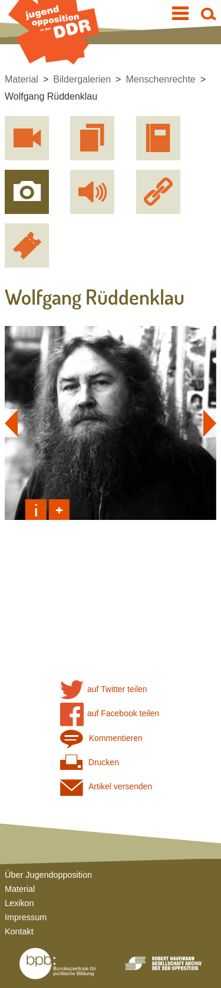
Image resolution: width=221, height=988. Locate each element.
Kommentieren (101, 738)
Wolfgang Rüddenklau (51, 96)
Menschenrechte (160, 79)
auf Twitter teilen (103, 689)
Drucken (89, 762)
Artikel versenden (106, 786)
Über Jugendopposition (48, 875)
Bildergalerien (82, 79)
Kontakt (19, 931)
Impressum (26, 917)
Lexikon (19, 903)
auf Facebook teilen (110, 713)
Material (21, 79)
